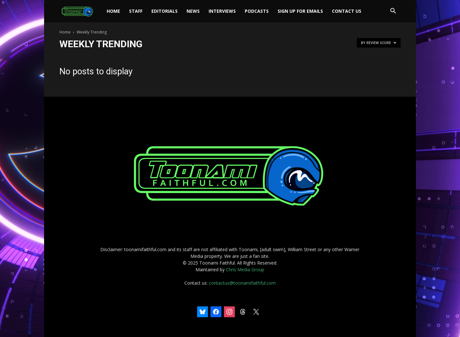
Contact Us (346, 11)
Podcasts (257, 11)
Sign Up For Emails (300, 11)
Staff (135, 11)
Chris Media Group (245, 269)
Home (113, 11)
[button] (393, 12)
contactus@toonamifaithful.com (242, 283)
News (193, 11)
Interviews (222, 11)
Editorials (164, 11)
